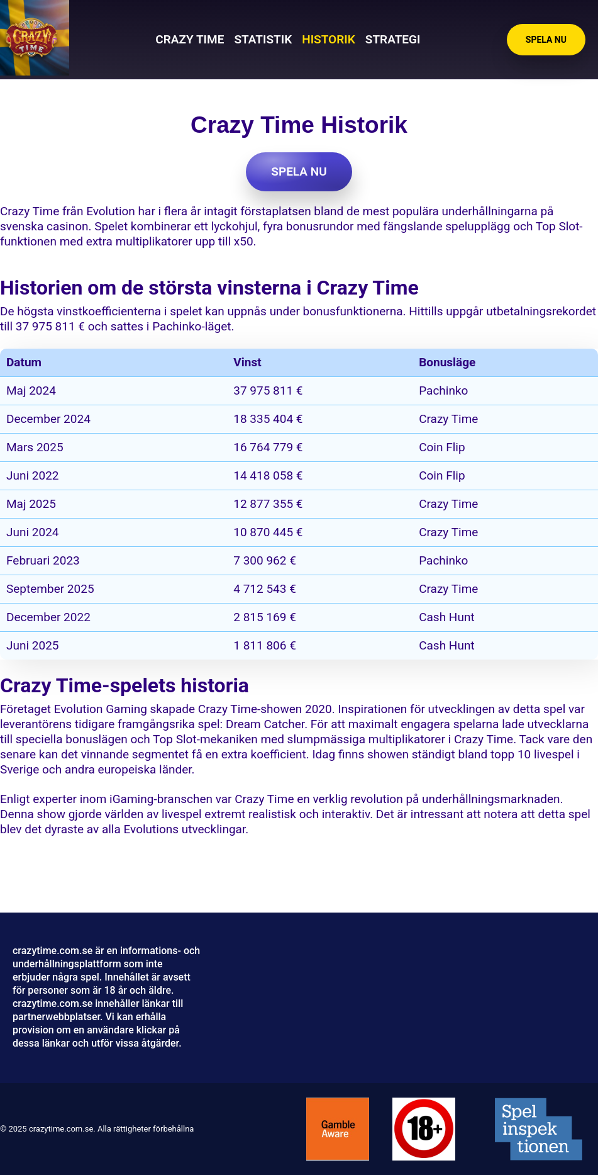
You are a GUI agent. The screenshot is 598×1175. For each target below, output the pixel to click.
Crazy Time (189, 39)
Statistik (263, 39)
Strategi (393, 39)
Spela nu (546, 40)
